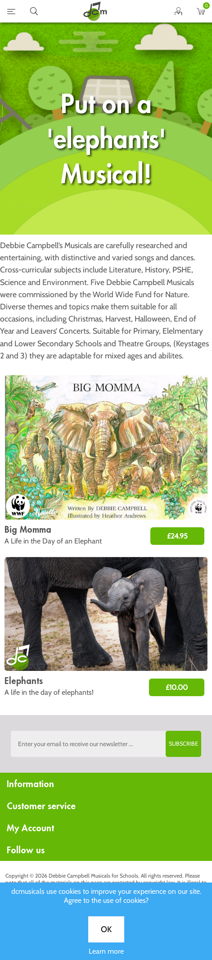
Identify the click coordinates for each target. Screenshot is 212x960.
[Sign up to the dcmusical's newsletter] (106, 744)
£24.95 (177, 536)
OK (106, 296)
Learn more (106, 318)
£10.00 (177, 687)
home (95, 11)
